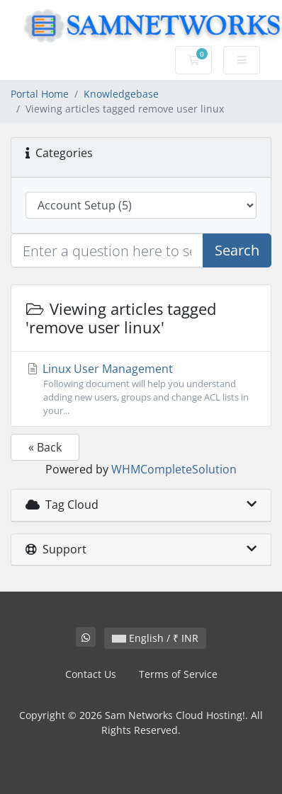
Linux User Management (141, 389)
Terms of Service (178, 674)
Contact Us (90, 674)
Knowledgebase (121, 93)
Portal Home (40, 93)
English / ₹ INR (155, 638)
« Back (45, 447)
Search (237, 250)
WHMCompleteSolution (174, 469)
